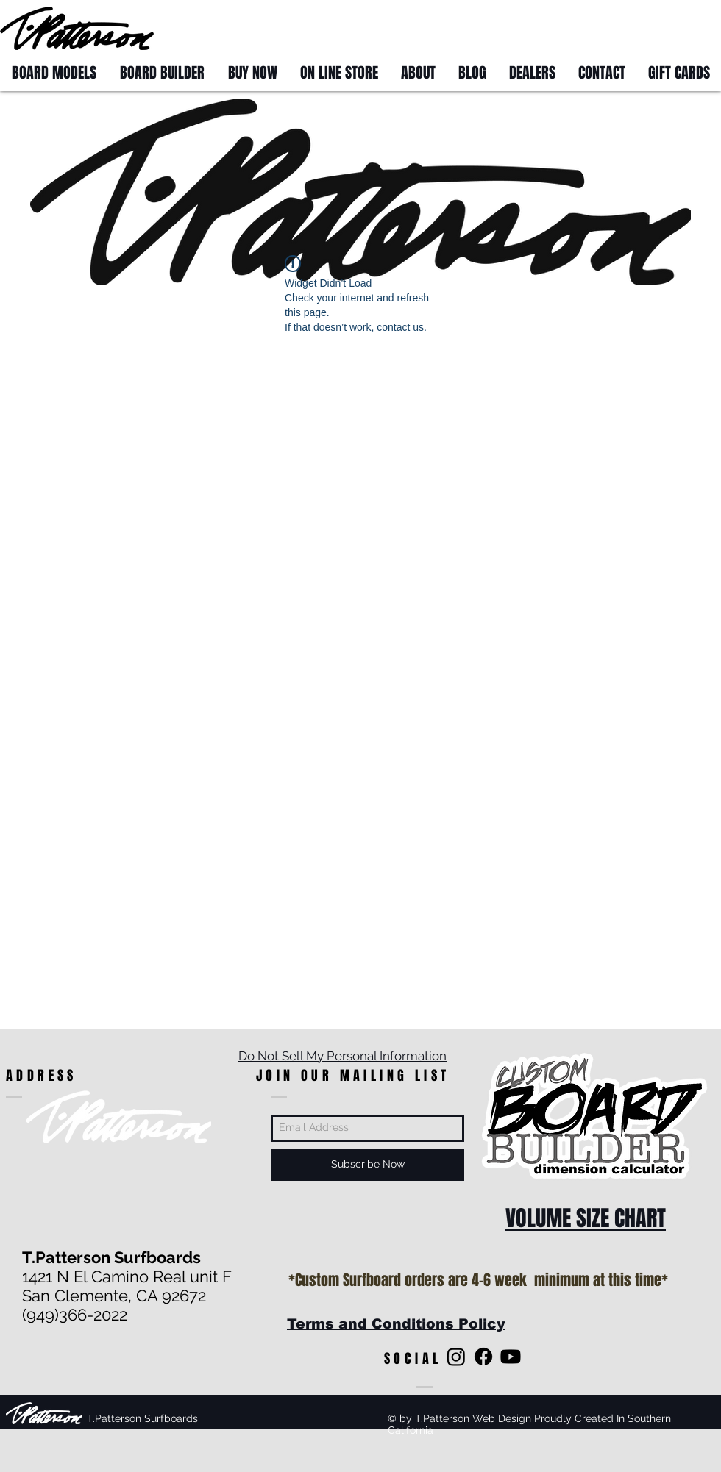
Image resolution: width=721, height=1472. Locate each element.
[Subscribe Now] (367, 1165)
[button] (693, 27)
